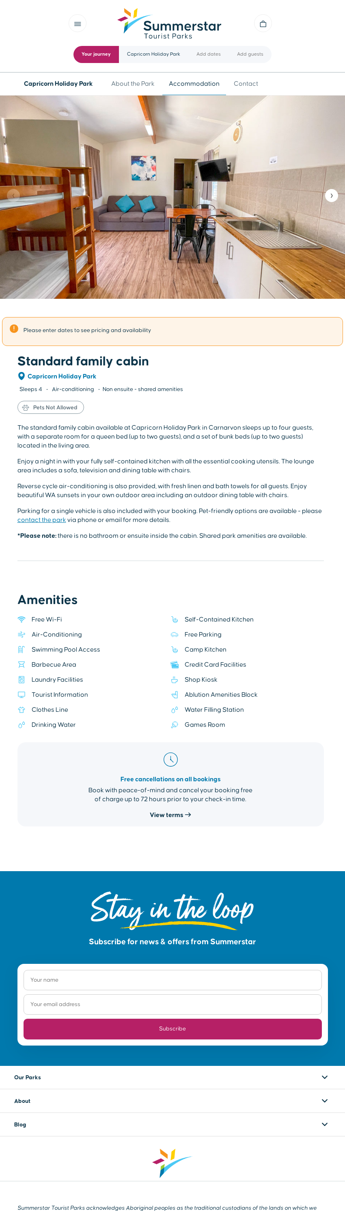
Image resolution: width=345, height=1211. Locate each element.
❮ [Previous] (13, 195)
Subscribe (172, 1029)
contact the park (41, 520)
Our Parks (27, 1078)
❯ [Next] (331, 195)
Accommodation (194, 83)
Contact (246, 83)
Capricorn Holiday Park (62, 376)
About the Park (133, 83)
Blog (20, 1125)
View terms (170, 815)
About (22, 1101)
